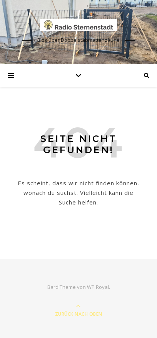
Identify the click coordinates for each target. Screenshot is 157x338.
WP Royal (98, 287)
